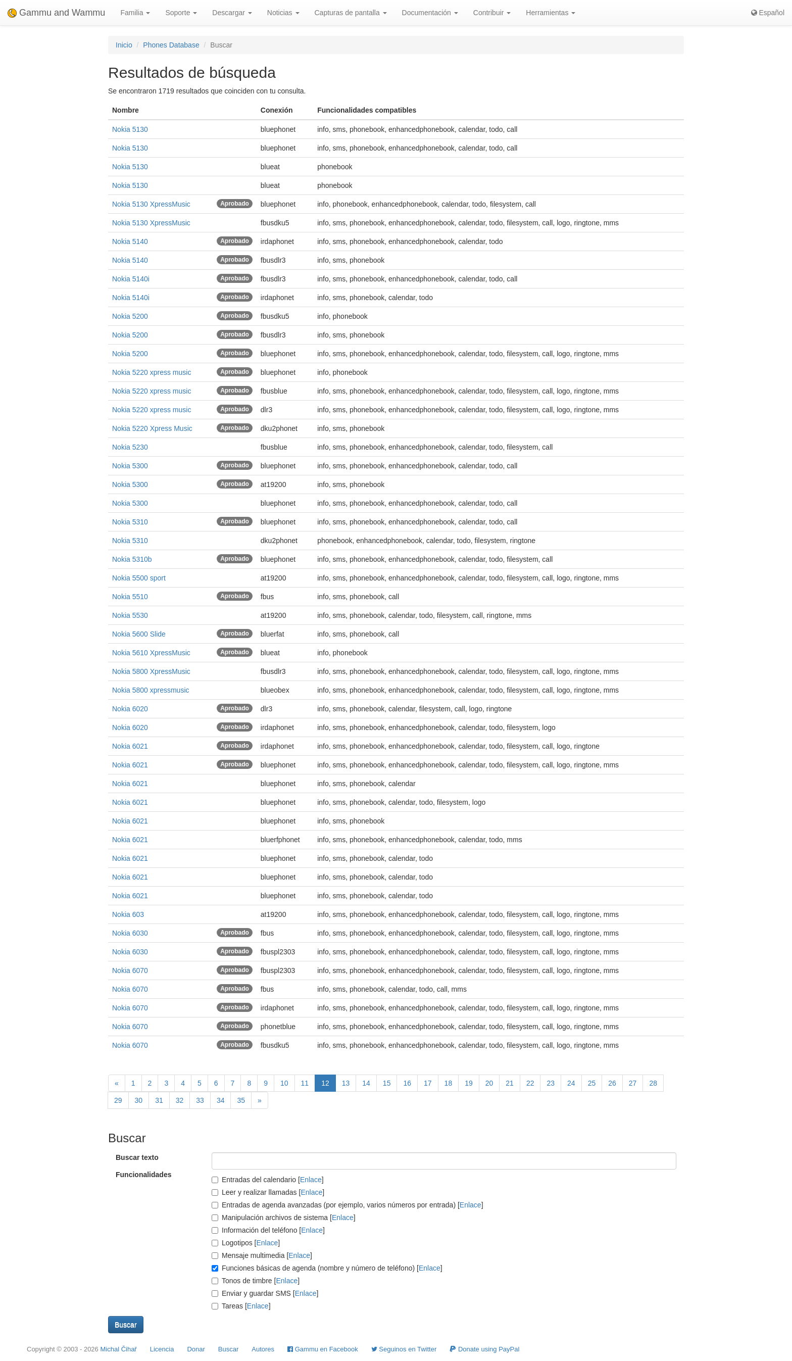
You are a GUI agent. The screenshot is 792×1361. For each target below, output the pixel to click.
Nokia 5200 (130, 316)
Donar (196, 1349)
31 (159, 1100)
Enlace (311, 1180)
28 (653, 1083)
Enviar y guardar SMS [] (265, 1293)
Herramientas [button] (550, 13)
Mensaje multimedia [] (262, 1255)
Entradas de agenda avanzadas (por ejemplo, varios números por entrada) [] (347, 1205)
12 (325, 1083)
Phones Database (171, 45)
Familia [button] (135, 13)
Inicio (124, 45)
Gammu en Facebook (322, 1349)
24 (571, 1083)
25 (592, 1083)
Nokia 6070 (130, 970)
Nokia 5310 (130, 522)
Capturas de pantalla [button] (351, 13)
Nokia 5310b (132, 559)
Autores (263, 1349)
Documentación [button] (430, 13)
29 (118, 1100)
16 (407, 1083)
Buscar (228, 1349)
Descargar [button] (232, 13)
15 (387, 1083)
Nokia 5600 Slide (139, 634)
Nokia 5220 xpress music (151, 372)
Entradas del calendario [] (268, 1180)
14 (366, 1083)
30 (139, 1100)
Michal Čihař (118, 1349)
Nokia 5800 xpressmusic (150, 690)
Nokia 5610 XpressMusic (151, 653)
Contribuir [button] (492, 13)
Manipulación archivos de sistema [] (284, 1217)
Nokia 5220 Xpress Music (152, 428)
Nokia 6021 (130, 746)
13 (346, 1083)
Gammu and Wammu (56, 13)
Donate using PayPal (484, 1349)
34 (221, 1100)
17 (428, 1083)
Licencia (162, 1349)
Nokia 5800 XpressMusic (151, 671)
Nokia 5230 (130, 447)
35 (241, 1100)
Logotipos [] (246, 1243)
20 (489, 1083)
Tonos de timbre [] (256, 1281)
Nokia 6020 (130, 709)
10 (284, 1083)
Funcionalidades (143, 1175)
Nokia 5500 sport (139, 578)
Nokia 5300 (130, 466)
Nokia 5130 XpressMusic (151, 204)
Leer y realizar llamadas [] (268, 1192)
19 (469, 1083)
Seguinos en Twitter (404, 1349)
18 (448, 1083)
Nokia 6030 (130, 933)
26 (612, 1083)
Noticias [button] (283, 13)
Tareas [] (241, 1306)
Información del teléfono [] (268, 1230)
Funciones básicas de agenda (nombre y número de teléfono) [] (327, 1268)
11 (305, 1083)
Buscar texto (137, 1157)
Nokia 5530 (130, 615)
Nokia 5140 (130, 241)
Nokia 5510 (130, 597)
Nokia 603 (128, 914)
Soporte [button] (181, 13)
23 (551, 1083)
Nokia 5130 (130, 129)
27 (633, 1083)
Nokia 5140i (131, 279)
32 (180, 1100)
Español (767, 13)
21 (510, 1083)
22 (530, 1083)
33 (200, 1100)
